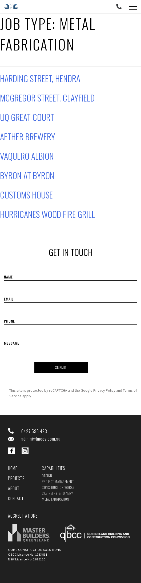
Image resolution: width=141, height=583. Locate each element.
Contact (16, 498)
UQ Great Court (27, 117)
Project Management (58, 481)
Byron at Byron (27, 175)
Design (47, 475)
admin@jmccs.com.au (41, 439)
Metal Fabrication (55, 499)
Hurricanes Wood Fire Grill (47, 214)
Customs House (26, 194)
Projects (16, 478)
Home (12, 468)
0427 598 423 (34, 431)
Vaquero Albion (27, 156)
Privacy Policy (104, 390)
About (13, 488)
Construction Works (58, 487)
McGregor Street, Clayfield (47, 97)
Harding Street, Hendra (40, 78)
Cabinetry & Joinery (57, 493)
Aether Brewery (27, 136)
